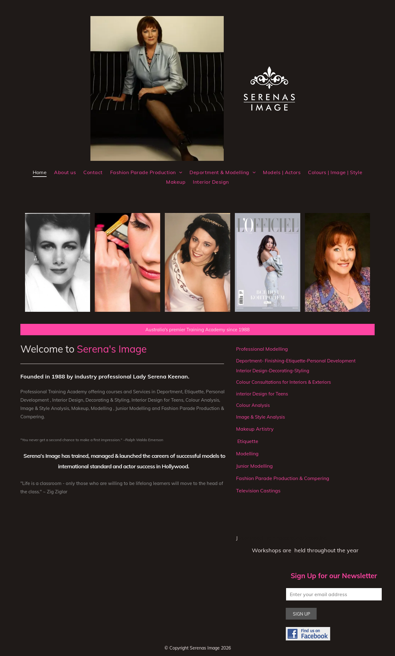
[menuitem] (40, 172)
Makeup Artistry (255, 429)
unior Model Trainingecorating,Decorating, (282, 538)
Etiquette (247, 441)
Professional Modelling (262, 349)
